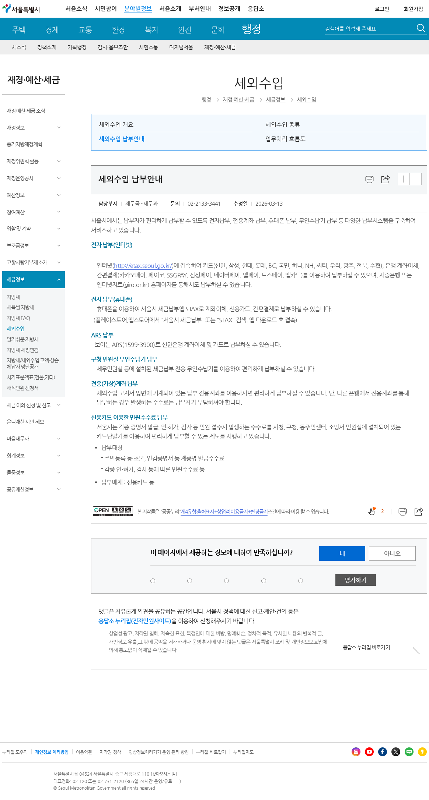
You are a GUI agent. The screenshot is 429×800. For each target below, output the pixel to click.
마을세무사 (18, 439)
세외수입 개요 (116, 124)
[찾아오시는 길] (164, 774)
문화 (217, 30)
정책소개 (46, 47)
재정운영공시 (20, 178)
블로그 (409, 751)
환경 (118, 30)
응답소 (256, 8)
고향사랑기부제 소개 (27, 262)
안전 (184, 30)
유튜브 (369, 751)
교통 (85, 30)
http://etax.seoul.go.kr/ (143, 265)
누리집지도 (243, 752)
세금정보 (15, 279)
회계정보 (15, 456)
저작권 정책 (110, 752)
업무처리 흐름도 (285, 138)
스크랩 (385, 179)
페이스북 (382, 751)
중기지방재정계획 (24, 144)
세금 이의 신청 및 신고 (29, 405)
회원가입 (413, 9)
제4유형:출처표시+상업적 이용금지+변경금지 (224, 511)
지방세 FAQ (18, 318)
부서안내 (200, 8)
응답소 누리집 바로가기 (366, 647)
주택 (18, 30)
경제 (52, 30)
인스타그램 (356, 751)
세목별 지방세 (20, 307)
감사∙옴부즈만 (113, 47)
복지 (151, 30)
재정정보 (15, 128)
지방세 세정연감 (23, 350)
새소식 (19, 47)
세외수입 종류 (282, 124)
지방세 (13, 297)
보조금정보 (18, 245)
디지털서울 (181, 47)
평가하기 (356, 580)
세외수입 (15, 329)
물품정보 (15, 472)
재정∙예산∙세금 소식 (26, 111)
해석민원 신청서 (23, 388)
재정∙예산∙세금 (220, 47)
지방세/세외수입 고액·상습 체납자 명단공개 (33, 363)
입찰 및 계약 (19, 228)
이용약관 (84, 752)
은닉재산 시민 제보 (25, 422)
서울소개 (170, 8)
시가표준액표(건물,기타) (31, 377)
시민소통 (148, 47)
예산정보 (15, 195)
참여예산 (15, 212)
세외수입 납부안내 (121, 138)
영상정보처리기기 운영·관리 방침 (159, 752)
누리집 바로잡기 (211, 752)
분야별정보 (138, 8)
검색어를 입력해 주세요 (350, 29)
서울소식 (76, 8)
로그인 (382, 9)
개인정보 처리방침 (52, 752)
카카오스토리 (422, 751)
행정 (251, 28)
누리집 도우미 (15, 752)
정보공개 (229, 8)
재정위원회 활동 (23, 161)
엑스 (395, 751)
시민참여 (106, 8)
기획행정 (77, 47)
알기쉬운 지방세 (23, 339)
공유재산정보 (20, 489)
